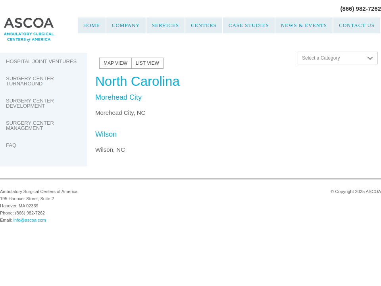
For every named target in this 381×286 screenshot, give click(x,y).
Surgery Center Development (30, 103)
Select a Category (321, 58)
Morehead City (118, 97)
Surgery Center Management (30, 125)
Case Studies (249, 25)
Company (126, 25)
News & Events (304, 25)
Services (165, 25)
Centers (204, 25)
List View (147, 63)
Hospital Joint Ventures (41, 61)
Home (91, 25)
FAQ (11, 145)
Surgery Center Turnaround (30, 81)
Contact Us (357, 25)
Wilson (106, 134)
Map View (115, 63)
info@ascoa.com (29, 220)
